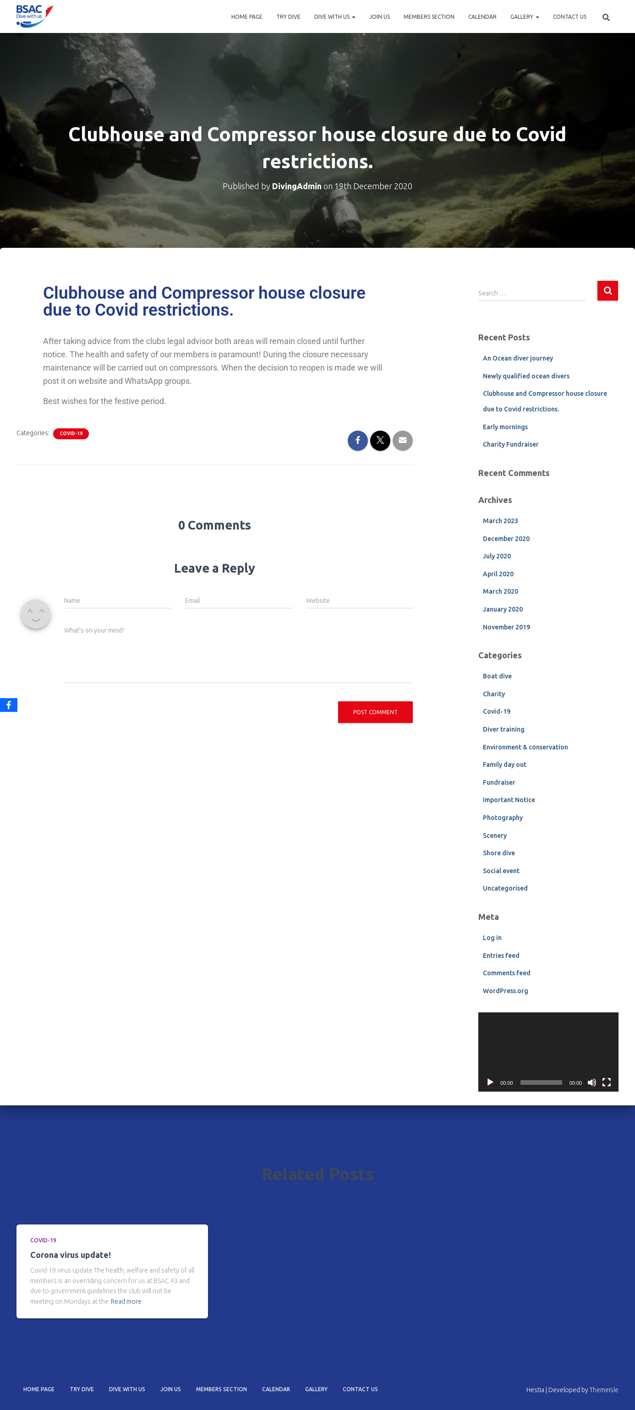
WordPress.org (505, 991)
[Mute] (592, 1082)
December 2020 (506, 538)
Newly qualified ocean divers (526, 376)
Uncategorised (505, 888)
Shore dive (499, 853)
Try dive (288, 17)
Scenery (495, 835)
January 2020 (503, 609)
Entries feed (501, 955)
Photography (503, 817)
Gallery (524, 17)
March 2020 (500, 591)
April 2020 (498, 574)
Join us (379, 17)
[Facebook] (8, 705)
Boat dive (497, 676)
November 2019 (506, 627)
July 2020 (497, 556)
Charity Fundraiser (511, 444)
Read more (126, 1301)
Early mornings (505, 427)
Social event (501, 870)
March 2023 (500, 521)
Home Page (247, 17)
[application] (548, 1051)
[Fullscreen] (606, 1082)
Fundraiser (499, 782)
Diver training (504, 729)
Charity (494, 694)
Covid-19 (71, 433)
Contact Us (569, 17)
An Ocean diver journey (518, 358)
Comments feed (507, 973)
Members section (429, 17)
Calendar (482, 17)
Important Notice (509, 799)
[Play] (490, 1082)
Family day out (504, 764)
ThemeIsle (604, 1390)
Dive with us (335, 17)
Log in (492, 937)
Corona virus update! (70, 1254)
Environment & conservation (525, 747)
